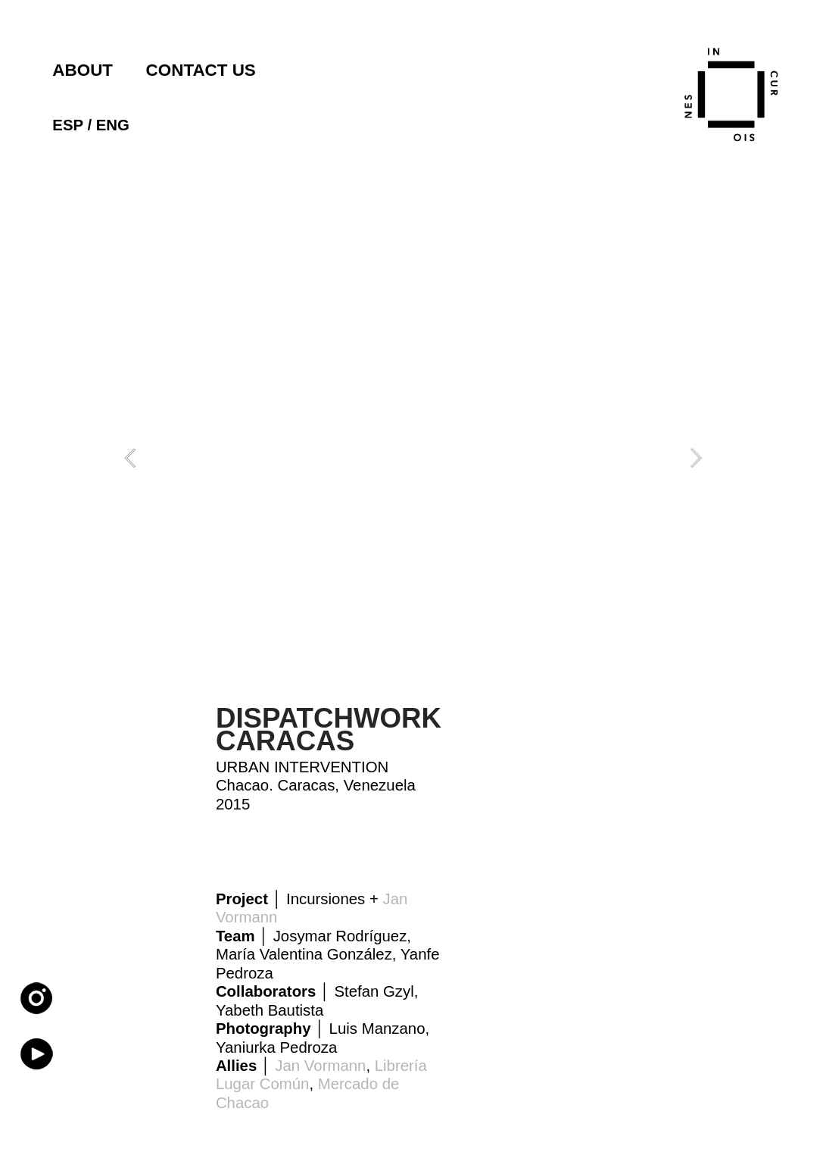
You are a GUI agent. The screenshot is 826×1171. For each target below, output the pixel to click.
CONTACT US (201, 70)
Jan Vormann (320, 1065)
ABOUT (82, 70)
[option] (413, 458)
